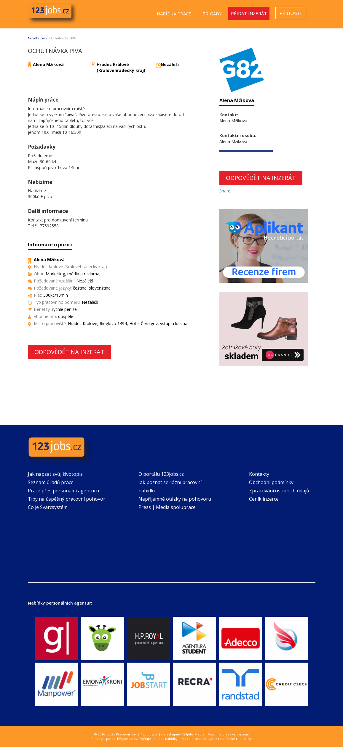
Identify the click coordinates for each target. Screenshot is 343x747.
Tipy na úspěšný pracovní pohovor (66, 499)
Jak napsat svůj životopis (55, 474)
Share (224, 191)
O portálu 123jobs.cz (161, 474)
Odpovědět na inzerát (69, 352)
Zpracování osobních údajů (279, 490)
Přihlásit (291, 13)
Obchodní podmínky (271, 482)
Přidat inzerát (249, 13)
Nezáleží (170, 64)
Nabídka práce (174, 14)
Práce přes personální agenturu (63, 490)
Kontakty (259, 474)
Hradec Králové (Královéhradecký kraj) (121, 67)
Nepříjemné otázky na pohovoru (174, 499)
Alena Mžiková (48, 64)
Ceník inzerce (264, 499)
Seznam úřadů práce (51, 482)
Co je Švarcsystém (48, 507)
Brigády (212, 14)
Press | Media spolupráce (167, 507)
